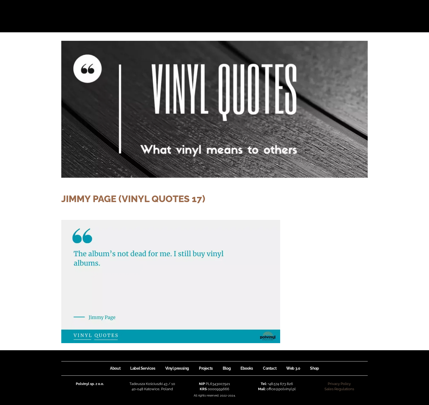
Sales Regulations (339, 389)
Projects (206, 368)
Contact (269, 368)
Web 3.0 (293, 368)
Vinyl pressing (177, 368)
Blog (227, 368)
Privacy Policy (339, 384)
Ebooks (246, 368)
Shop (314, 368)
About (115, 368)
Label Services (142, 368)
